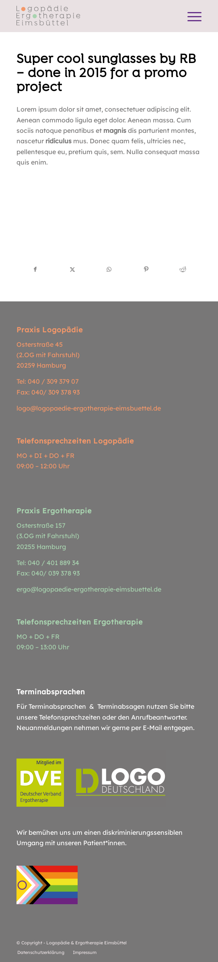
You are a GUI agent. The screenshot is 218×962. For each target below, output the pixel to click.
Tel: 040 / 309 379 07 (47, 381)
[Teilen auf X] (72, 269)
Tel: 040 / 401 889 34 (47, 563)
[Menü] (190, 16)
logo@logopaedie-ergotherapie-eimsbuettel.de (88, 408)
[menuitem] (190, 16)
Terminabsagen (121, 706)
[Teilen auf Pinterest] (146, 269)
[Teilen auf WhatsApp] (109, 269)
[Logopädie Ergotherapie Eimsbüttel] (90, 16)
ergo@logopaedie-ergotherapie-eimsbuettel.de (88, 589)
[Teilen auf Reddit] (183, 269)
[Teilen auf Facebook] (35, 269)
